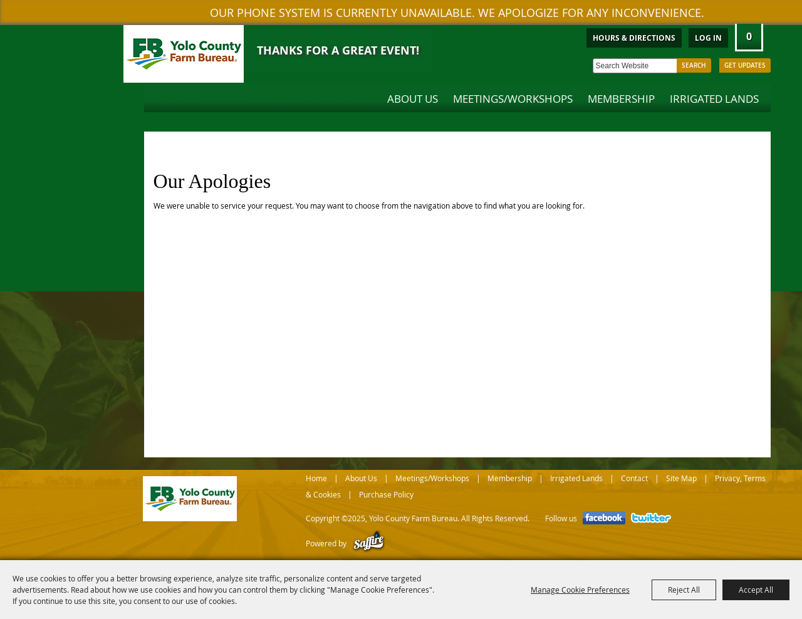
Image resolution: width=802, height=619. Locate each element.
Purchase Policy (386, 494)
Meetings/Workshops (513, 98)
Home (316, 478)
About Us (412, 98)
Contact (634, 478)
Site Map (681, 478)
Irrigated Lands (714, 98)
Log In (708, 38)
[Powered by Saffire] (368, 543)
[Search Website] (635, 65)
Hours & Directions (634, 38)
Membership (621, 98)
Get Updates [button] (745, 65)
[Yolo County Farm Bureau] (183, 54)
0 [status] (749, 36)
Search (694, 65)
